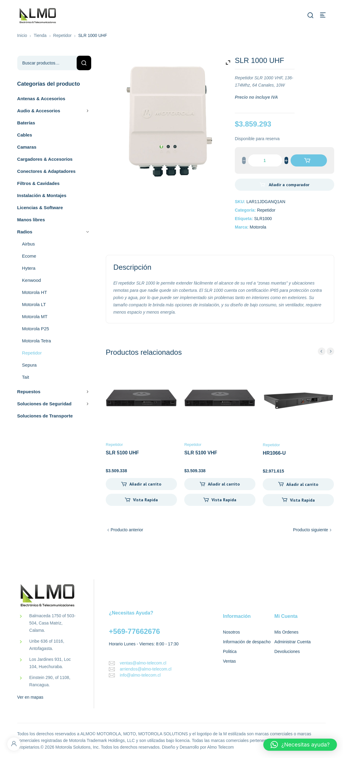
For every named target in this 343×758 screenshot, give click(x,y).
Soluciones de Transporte (45, 415)
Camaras (26, 147)
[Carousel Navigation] (326, 351)
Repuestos (54, 391)
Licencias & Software (40, 207)
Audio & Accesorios (54, 110)
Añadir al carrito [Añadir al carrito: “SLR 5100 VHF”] (224, 484)
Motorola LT (34, 304)
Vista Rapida (145, 500)
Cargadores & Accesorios (45, 159)
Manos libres (31, 219)
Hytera (28, 268)
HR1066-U (274, 453)
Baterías (26, 122)
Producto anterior (127, 529)
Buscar (84, 63)
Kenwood (31, 280)
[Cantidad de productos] (265, 160)
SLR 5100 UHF (122, 452)
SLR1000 (263, 218)
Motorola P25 (35, 328)
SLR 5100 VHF (200, 452)
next (330, 351)
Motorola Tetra (36, 340)
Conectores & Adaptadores (46, 171)
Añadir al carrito (309, 160)
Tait (25, 377)
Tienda (40, 35)
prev (321, 351)
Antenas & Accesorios (41, 98)
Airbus (28, 243)
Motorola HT (34, 292)
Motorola (258, 227)
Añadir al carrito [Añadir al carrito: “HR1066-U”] (302, 484)
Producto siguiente (310, 529)
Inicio (22, 35)
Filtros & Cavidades (38, 183)
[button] (300, 745)
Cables (24, 134)
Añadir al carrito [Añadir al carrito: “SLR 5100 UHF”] (145, 484)
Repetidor (62, 35)
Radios (54, 232)
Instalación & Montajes (42, 195)
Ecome (29, 256)
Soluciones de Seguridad (54, 403)
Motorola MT (35, 316)
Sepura (29, 364)
